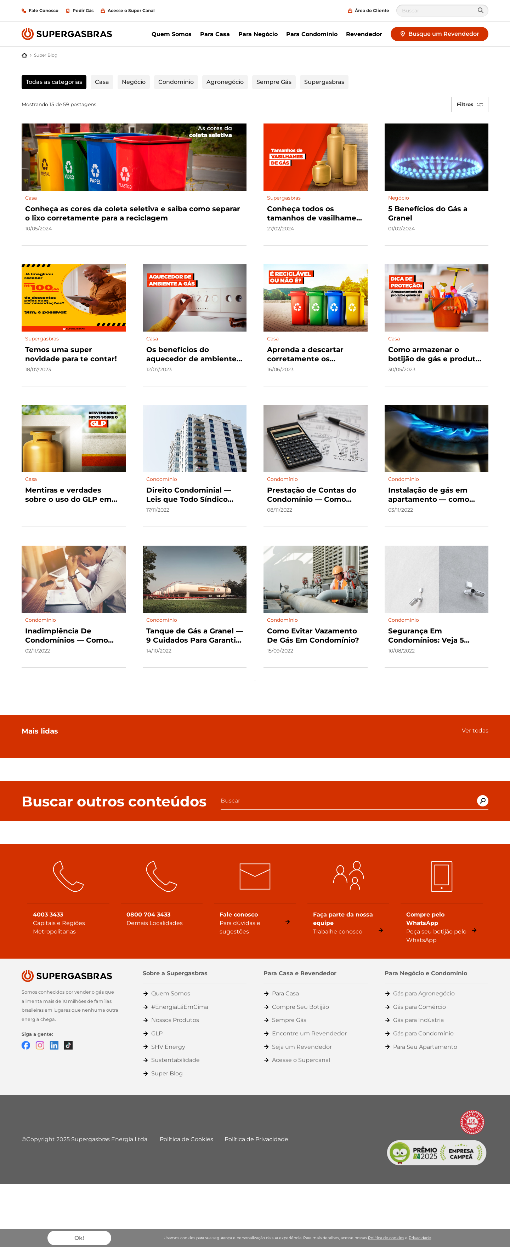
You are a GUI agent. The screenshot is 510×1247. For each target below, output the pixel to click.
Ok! (79, 1238)
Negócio (134, 82)
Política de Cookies (186, 1133)
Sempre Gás (273, 82)
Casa (102, 82)
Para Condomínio (312, 34)
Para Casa (215, 34)
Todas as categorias (54, 82)
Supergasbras (324, 82)
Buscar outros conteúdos (114, 795)
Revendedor (364, 34)
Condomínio (176, 82)
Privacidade (420, 1237)
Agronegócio (225, 82)
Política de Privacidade (256, 1133)
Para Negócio (258, 34)
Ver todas (475, 724)
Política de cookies (386, 1237)
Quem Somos (172, 34)
